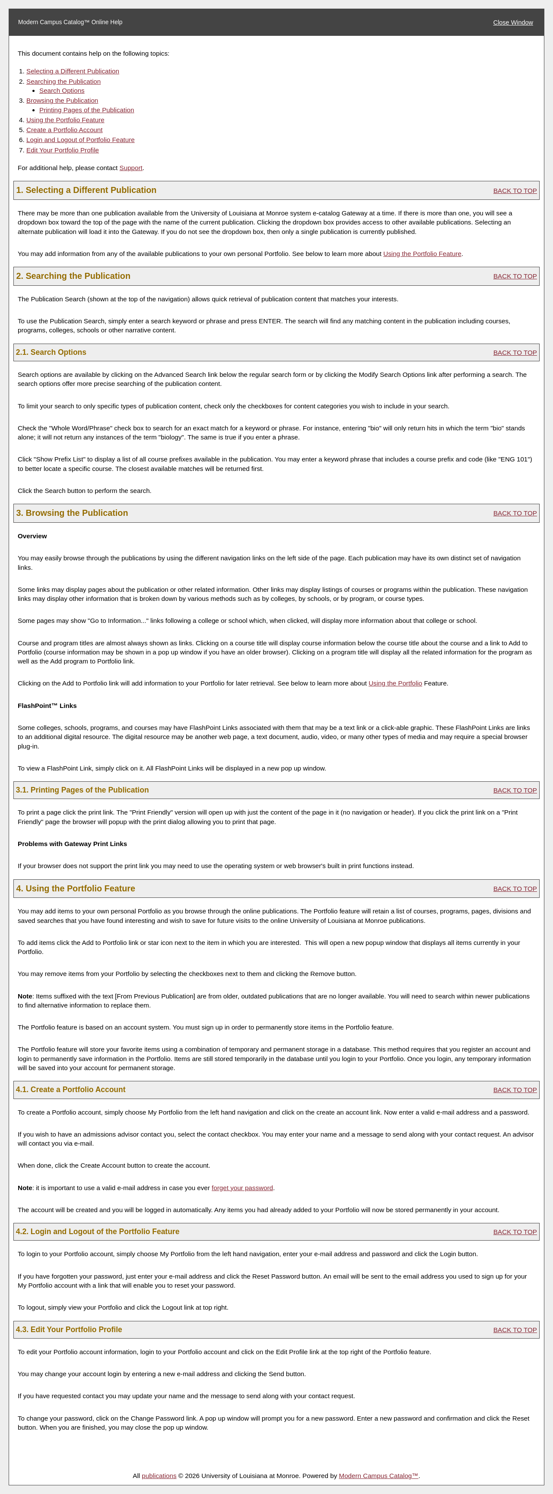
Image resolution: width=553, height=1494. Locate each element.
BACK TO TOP (515, 190)
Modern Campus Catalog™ (378, 1475)
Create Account (64, 129)
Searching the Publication (63, 81)
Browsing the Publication (62, 100)
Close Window (513, 22)
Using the (395, 683)
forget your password (242, 1187)
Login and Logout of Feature (80, 139)
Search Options (62, 90)
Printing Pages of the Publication (86, 110)
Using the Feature (65, 119)
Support (131, 167)
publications (159, 1475)
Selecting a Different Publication (72, 71)
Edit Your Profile (62, 150)
